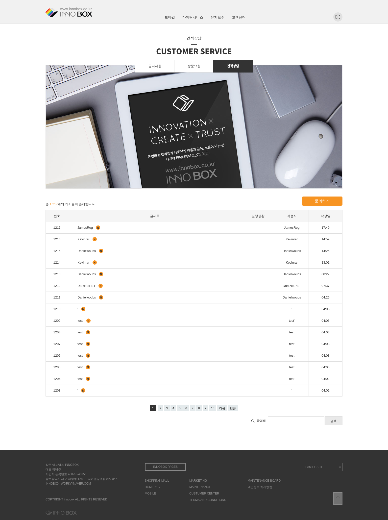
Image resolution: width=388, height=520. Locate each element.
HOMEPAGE (153, 487)
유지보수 (217, 17)
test (80, 332)
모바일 (170, 17)
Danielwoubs (87, 251)
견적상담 (233, 65)
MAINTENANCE (200, 487)
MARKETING (198, 480)
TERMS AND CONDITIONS (207, 500)
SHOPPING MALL (157, 480)
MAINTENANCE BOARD (264, 480)
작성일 (325, 216)
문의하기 (322, 201)
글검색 (261, 420)
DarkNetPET (86, 286)
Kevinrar (83, 239)
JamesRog (85, 227)
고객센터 (239, 17)
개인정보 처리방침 (260, 487)
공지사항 (154, 66)
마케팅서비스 (192, 17)
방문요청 (194, 66)
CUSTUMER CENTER (204, 493)
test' (80, 320)
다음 (222, 408)
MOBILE (150, 493)
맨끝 (233, 408)
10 (212, 408)
